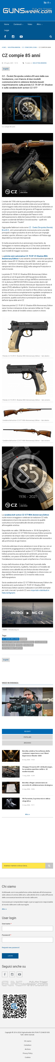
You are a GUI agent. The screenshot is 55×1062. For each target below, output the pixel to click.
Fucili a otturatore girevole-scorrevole (18, 642)
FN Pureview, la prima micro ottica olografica (36, 800)
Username (6, 924)
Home (6, 24)
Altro (39, 24)
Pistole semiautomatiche (12, 648)
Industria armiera (39, 63)
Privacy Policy (27, 1053)
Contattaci (27, 1045)
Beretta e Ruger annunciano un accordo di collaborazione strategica (37, 784)
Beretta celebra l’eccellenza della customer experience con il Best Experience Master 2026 (36, 753)
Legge (6, 30)
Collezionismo (41, 642)
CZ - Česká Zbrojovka (11, 639)
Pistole (19, 645)
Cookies (28, 1057)
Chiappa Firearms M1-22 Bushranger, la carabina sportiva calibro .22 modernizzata (37, 769)
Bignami (23, 639)
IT (47, 2)
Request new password (10, 947)
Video (30, 24)
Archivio (27, 743)
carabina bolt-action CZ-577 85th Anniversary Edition (26, 515)
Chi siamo (27, 1041)
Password (6, 935)
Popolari (27, 737)
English (6, 69)
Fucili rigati (28, 645)
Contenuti (18, 24)
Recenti (27, 731)
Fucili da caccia (8, 645)
